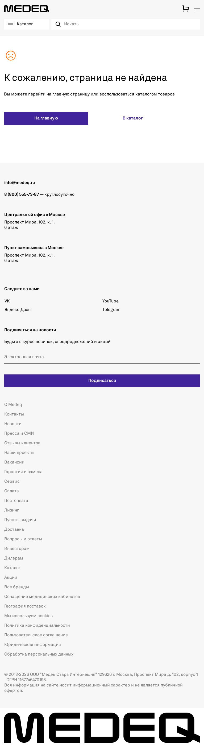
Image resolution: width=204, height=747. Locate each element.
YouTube (110, 301)
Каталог (12, 568)
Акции (10, 578)
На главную (46, 118)
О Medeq (13, 405)
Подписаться (102, 381)
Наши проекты (19, 453)
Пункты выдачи (20, 520)
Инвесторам (17, 549)
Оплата (11, 491)
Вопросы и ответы (23, 539)
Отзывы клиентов (22, 443)
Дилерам (13, 558)
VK (7, 301)
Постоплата (16, 501)
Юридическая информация (32, 645)
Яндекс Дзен (18, 310)
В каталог (133, 118)
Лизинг (11, 510)
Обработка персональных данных (38, 654)
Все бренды (16, 587)
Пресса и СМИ (19, 434)
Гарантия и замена (23, 472)
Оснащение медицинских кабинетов (42, 597)
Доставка (14, 530)
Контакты (14, 414)
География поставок (25, 606)
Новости (13, 424)
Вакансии (14, 462)
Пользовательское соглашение (36, 635)
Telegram (111, 310)
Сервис (12, 482)
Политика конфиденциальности (37, 626)
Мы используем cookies (28, 616)
